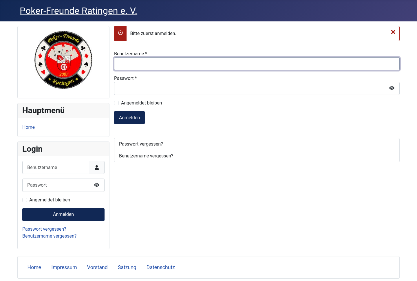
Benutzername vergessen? (49, 236)
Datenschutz (161, 267)
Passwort (125, 78)
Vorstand (97, 267)
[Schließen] (393, 31)
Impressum (64, 267)
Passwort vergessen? (44, 229)
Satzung (127, 267)
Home (28, 127)
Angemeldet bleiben (49, 200)
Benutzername (130, 53)
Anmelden (63, 214)
